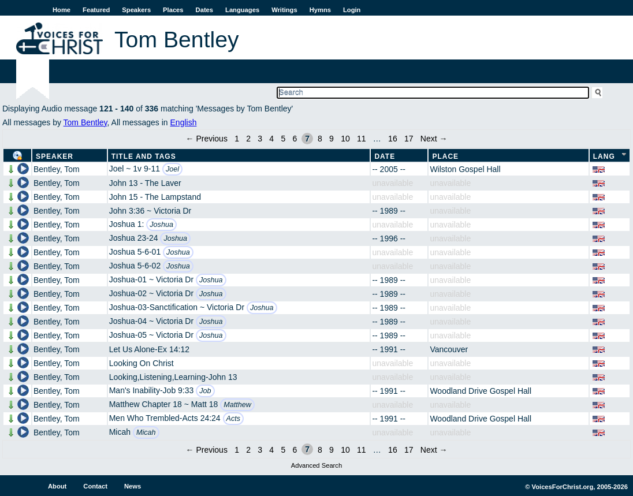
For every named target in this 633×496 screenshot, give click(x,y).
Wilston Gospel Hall (465, 169)
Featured (96, 9)
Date (384, 156)
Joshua (161, 225)
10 (345, 138)
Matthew (237, 405)
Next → (434, 138)
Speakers (136, 9)
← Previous (207, 138)
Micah (146, 432)
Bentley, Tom (56, 169)
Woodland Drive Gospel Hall (480, 391)
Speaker (54, 156)
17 (409, 138)
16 (392, 138)
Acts (233, 419)
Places (173, 9)
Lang (604, 156)
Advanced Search (316, 465)
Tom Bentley (85, 122)
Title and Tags (143, 156)
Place (445, 156)
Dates (204, 9)
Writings (284, 9)
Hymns (320, 9)
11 (361, 138)
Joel (172, 169)
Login (351, 9)
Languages (242, 9)
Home (61, 9)
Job (205, 391)
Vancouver (449, 349)
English (183, 122)
